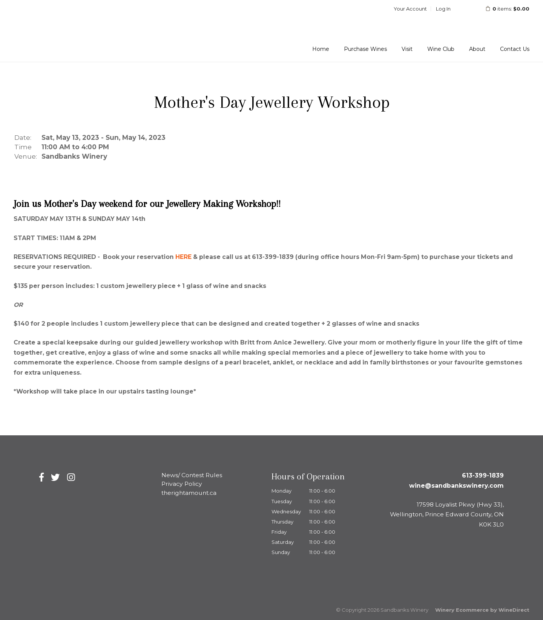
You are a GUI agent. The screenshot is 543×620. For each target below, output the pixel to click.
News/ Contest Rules (191, 475)
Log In (443, 9)
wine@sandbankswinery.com (456, 485)
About (477, 49)
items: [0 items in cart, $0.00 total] (502, 9)
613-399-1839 (483, 475)
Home (320, 49)
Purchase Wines (365, 49)
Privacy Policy (181, 483)
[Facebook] (41, 477)
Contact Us (514, 49)
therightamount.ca (188, 492)
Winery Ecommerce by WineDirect (482, 610)
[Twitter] (55, 477)
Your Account (410, 9)
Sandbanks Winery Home (67, 30)
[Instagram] (71, 477)
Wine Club (440, 49)
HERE (183, 256)
